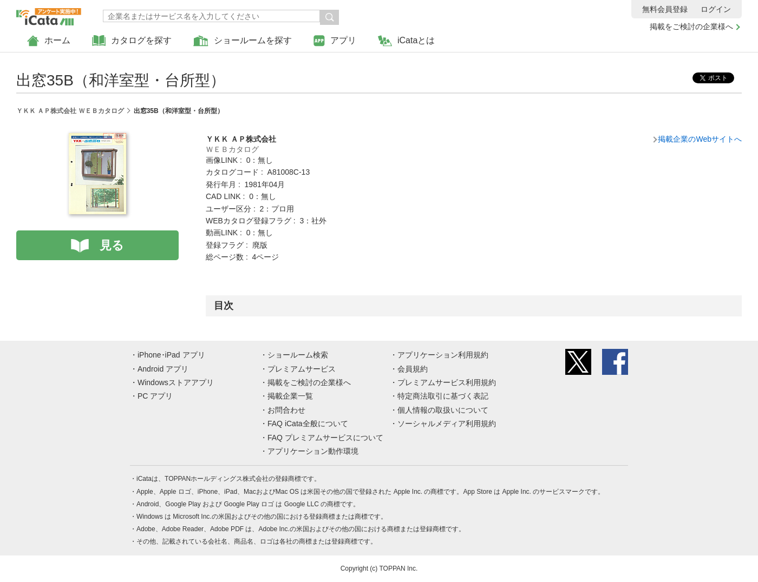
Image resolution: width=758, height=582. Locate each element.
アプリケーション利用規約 (442, 354)
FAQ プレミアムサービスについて (325, 437)
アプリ (334, 41)
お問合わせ (286, 410)
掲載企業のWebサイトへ (700, 139)
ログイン (716, 9)
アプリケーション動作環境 (312, 451)
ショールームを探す (242, 41)
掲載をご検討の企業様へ (691, 26)
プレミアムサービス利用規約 (446, 382)
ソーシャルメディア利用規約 (446, 423)
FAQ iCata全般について (307, 423)
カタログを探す (132, 41)
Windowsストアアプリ (176, 382)
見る (112, 245)
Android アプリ (163, 369)
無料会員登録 (665, 9)
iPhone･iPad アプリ (171, 354)
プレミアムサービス (301, 369)
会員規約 (412, 369)
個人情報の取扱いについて (442, 410)
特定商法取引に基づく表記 (442, 396)
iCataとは (406, 41)
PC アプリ (155, 396)
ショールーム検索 (297, 354)
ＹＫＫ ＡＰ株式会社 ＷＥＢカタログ (70, 111)
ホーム (48, 41)
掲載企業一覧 (290, 396)
